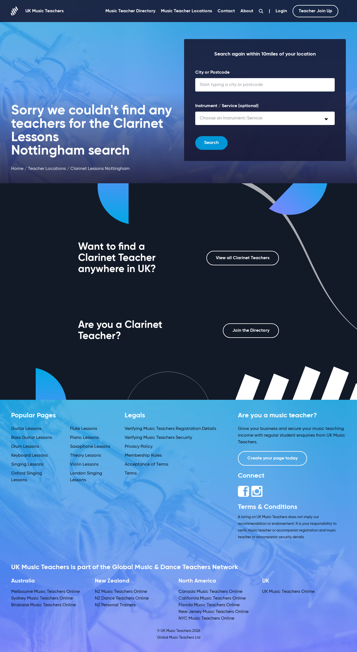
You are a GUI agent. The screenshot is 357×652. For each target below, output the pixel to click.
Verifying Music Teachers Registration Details (170, 429)
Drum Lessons (25, 446)
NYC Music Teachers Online (206, 618)
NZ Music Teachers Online (121, 592)
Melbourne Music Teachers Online (45, 592)
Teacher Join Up (315, 11)
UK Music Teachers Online (288, 592)
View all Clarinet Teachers (242, 258)
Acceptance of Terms (146, 464)
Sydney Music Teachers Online (42, 598)
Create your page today (272, 458)
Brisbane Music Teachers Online (43, 605)
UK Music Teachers (37, 11)
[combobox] (265, 118)
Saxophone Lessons (90, 446)
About (246, 11)
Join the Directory (250, 330)
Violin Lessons (84, 464)
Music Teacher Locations (186, 11)
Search (211, 143)
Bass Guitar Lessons (31, 438)
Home (17, 169)
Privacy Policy (139, 446)
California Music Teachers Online (212, 598)
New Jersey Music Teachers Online (213, 612)
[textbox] (265, 118)
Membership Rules (143, 455)
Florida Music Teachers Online (209, 605)
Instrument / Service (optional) (227, 106)
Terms (131, 473)
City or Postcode (212, 72)
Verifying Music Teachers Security (158, 438)
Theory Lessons (85, 455)
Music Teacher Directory (130, 11)
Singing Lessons (27, 464)
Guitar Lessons (26, 429)
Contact (226, 11)
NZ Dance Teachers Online (122, 598)
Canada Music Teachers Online (210, 592)
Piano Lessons (84, 438)
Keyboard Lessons (29, 455)
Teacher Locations (47, 169)
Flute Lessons (83, 429)
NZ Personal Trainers (115, 605)
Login (281, 11)
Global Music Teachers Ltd (178, 637)
